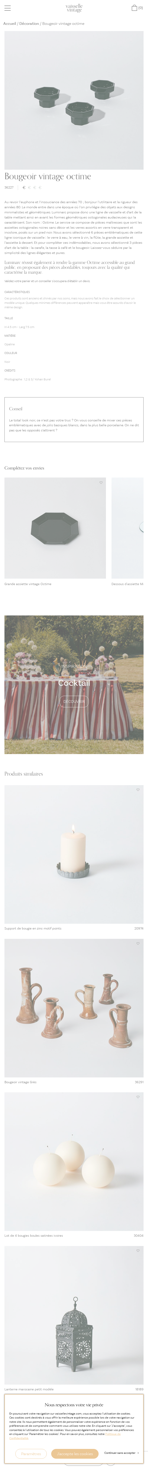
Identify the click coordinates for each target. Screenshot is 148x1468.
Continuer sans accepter (121, 1452)
